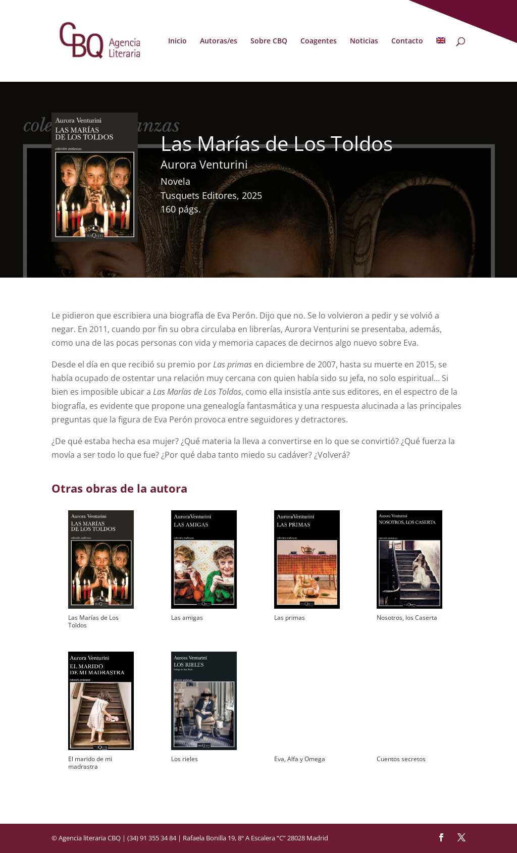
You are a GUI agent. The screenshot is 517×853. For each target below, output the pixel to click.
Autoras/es (218, 41)
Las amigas (187, 617)
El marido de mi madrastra (90, 763)
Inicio (177, 41)
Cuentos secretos (401, 759)
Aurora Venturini (204, 164)
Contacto (407, 41)
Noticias (364, 41)
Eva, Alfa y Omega (299, 759)
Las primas (289, 617)
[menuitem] (440, 59)
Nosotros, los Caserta (407, 617)
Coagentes (318, 41)
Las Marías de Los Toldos (93, 621)
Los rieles (184, 759)
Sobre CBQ (268, 41)
